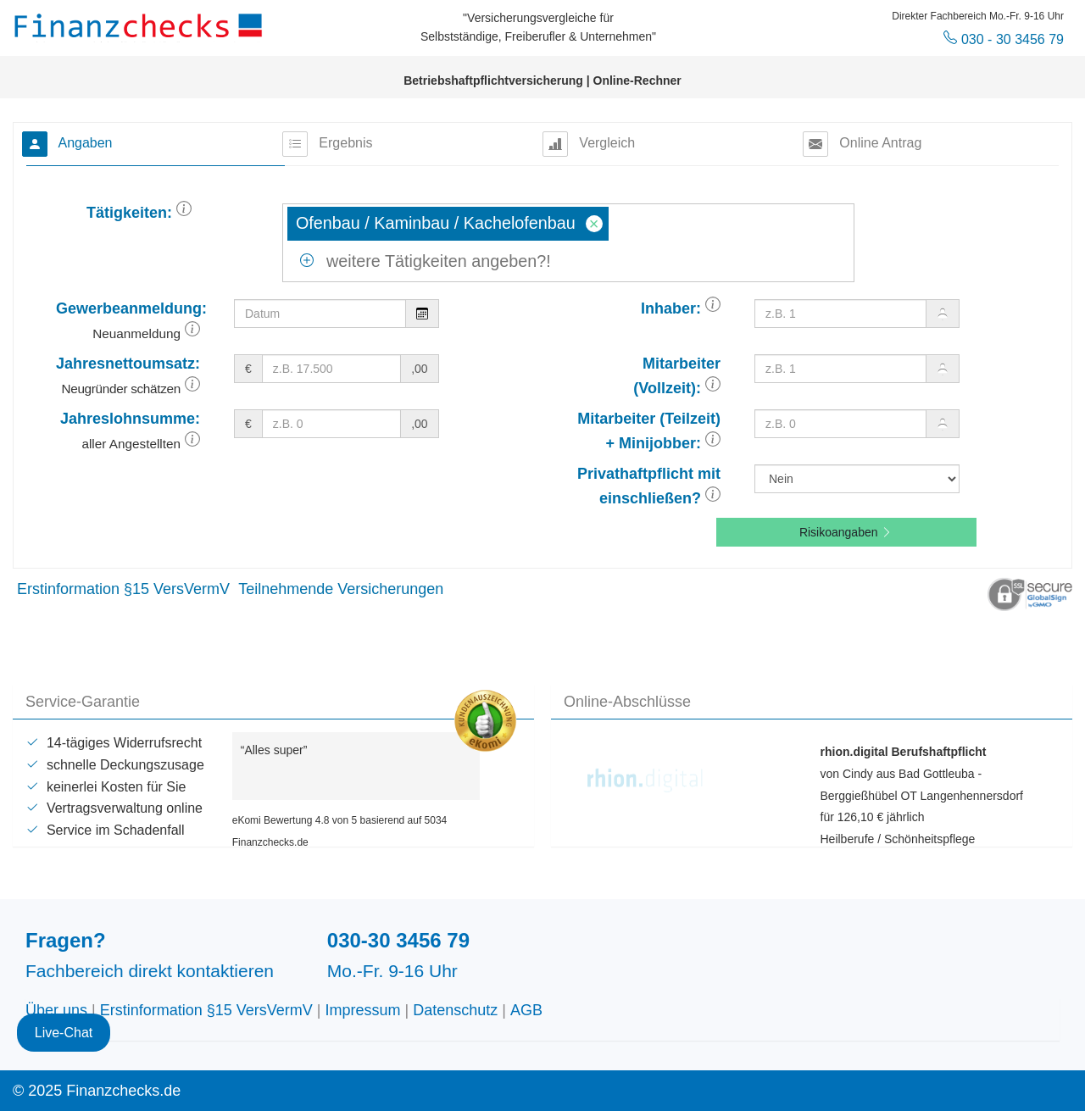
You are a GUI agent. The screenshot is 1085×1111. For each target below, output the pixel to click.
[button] (184, 212)
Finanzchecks (141, 25)
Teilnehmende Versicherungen (340, 588)
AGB (526, 1010)
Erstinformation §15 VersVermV (123, 588)
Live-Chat (63, 1032)
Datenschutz (455, 1010)
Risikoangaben (846, 532)
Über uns (56, 1010)
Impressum (363, 1010)
